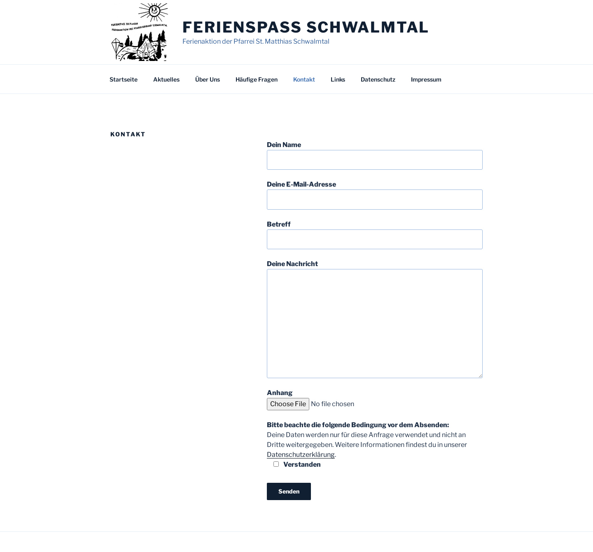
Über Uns (207, 79)
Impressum (426, 79)
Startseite (124, 79)
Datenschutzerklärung (301, 454)
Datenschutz (378, 79)
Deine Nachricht (375, 319)
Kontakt (304, 79)
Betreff (375, 234)
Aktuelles (166, 79)
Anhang (344, 398)
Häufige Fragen (257, 79)
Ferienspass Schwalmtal (306, 27)
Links (338, 79)
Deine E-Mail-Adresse (375, 194)
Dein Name (375, 155)
